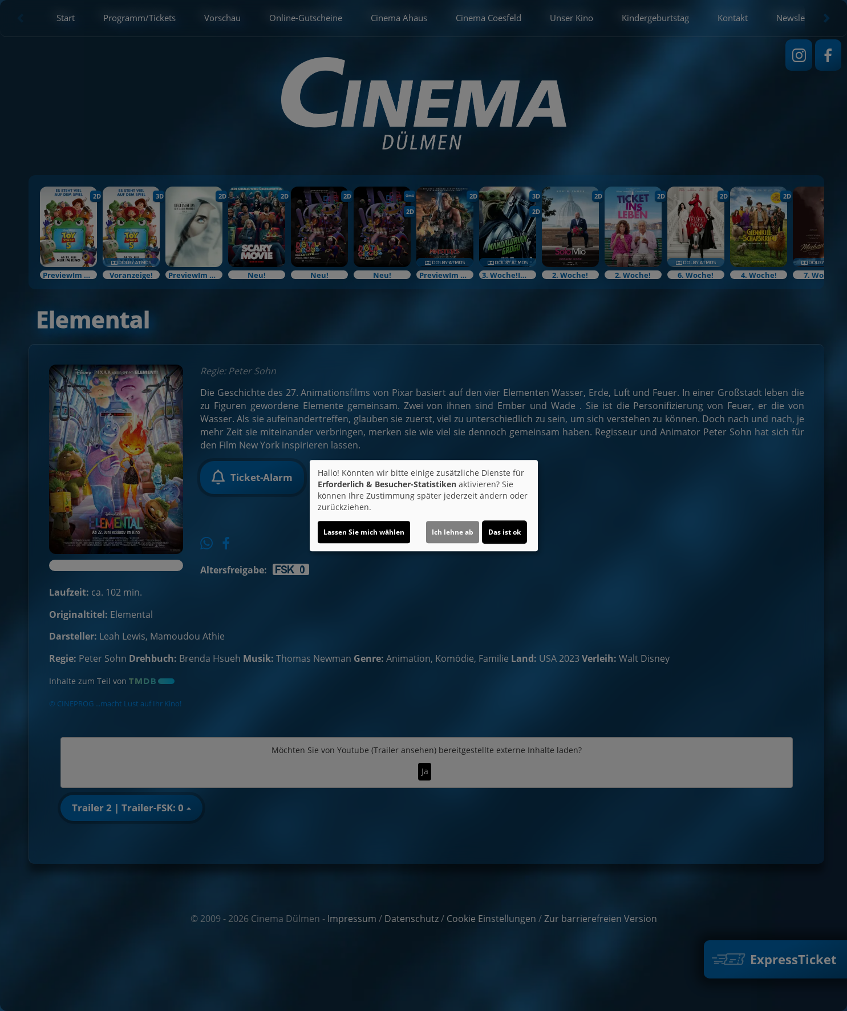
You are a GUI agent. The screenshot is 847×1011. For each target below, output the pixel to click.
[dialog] (424, 505)
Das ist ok (504, 532)
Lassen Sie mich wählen (363, 532)
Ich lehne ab (452, 532)
